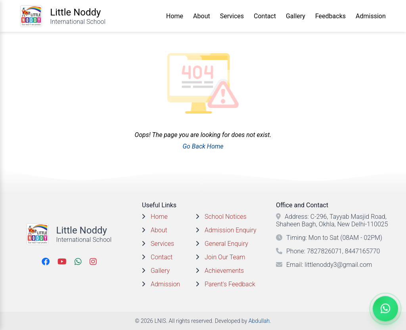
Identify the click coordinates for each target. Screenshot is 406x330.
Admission (371, 16)
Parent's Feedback (230, 284)
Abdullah (259, 321)
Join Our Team (225, 257)
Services (232, 16)
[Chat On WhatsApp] (385, 309)
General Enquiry (226, 243)
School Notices (226, 216)
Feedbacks (330, 16)
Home (174, 16)
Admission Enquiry (230, 230)
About (201, 16)
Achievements (224, 270)
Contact (265, 16)
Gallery (295, 16)
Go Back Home (202, 146)
